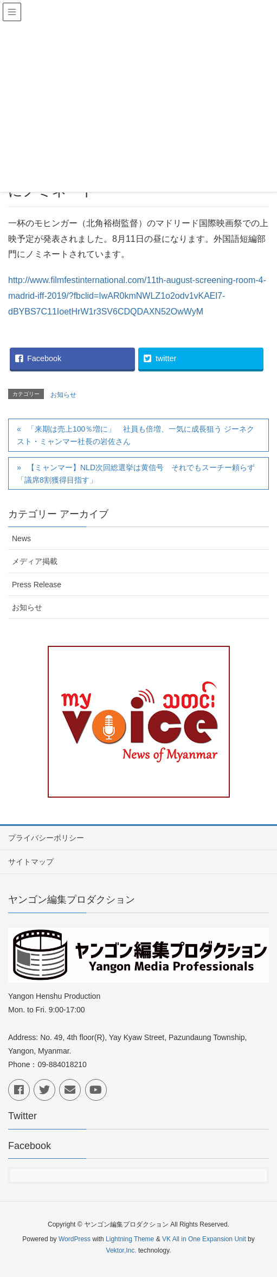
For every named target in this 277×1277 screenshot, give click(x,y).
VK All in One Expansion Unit (204, 1239)
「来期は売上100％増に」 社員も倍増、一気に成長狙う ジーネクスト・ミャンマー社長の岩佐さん (135, 435)
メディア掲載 (34, 561)
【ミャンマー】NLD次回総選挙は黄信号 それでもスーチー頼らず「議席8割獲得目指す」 (136, 473)
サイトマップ (31, 861)
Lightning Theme (130, 1239)
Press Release (36, 584)
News (21, 538)
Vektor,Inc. (121, 1250)
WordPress (75, 1239)
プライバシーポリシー (46, 837)
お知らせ (63, 395)
